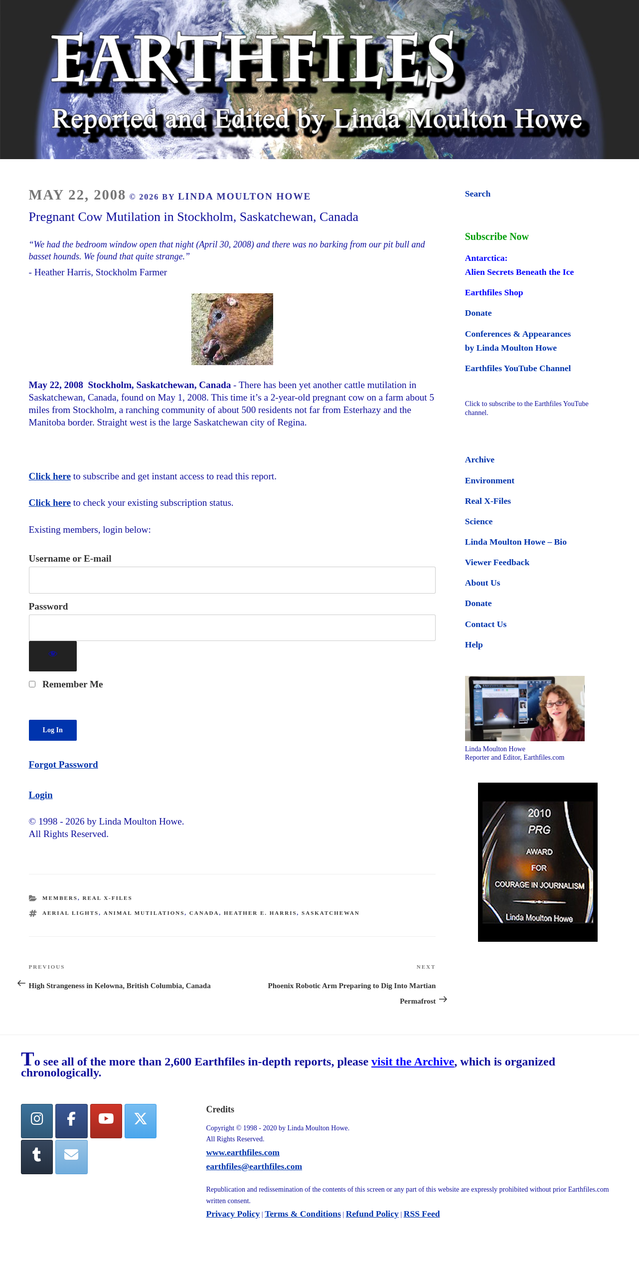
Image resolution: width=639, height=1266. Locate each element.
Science (479, 521)
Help (474, 644)
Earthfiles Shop (494, 292)
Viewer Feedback (497, 562)
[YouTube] (106, 1121)
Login (41, 795)
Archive (479, 459)
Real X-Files (107, 898)
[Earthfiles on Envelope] (71, 1157)
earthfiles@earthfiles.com (254, 1166)
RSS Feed (422, 1214)
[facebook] (71, 1121)
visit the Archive (412, 1061)
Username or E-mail (70, 558)
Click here (50, 476)
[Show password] (53, 656)
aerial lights (70, 913)
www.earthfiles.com (243, 1152)
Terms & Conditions (303, 1214)
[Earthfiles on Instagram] (37, 1121)
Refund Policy (372, 1214)
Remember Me (66, 684)
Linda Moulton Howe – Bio (516, 542)
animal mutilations (144, 913)
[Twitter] (141, 1121)
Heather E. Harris (260, 913)
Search (477, 194)
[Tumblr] (37, 1157)
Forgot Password (63, 764)
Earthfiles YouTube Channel (518, 368)
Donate (478, 313)
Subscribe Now (497, 236)
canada (204, 913)
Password (48, 606)
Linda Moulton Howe (244, 196)
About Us (482, 583)
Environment (489, 480)
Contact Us (486, 624)
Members (60, 898)
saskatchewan (331, 913)
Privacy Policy (233, 1214)
